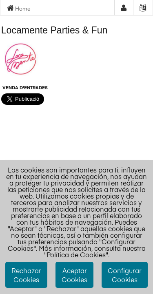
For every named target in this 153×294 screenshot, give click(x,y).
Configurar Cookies (125, 275)
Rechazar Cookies (26, 275)
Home (19, 8)
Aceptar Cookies (74, 275)
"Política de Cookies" (76, 254)
